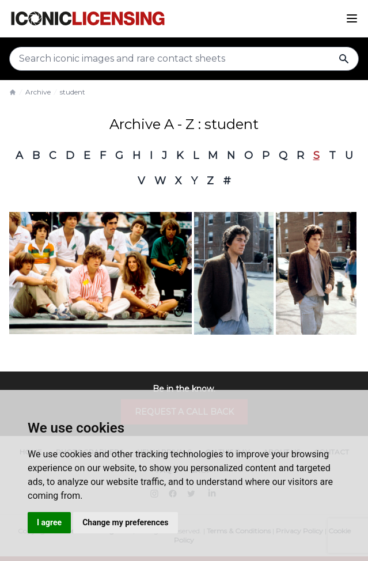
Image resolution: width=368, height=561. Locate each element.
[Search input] (184, 59)
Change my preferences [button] (125, 522)
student (72, 92)
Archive (38, 92)
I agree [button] (49, 522)
